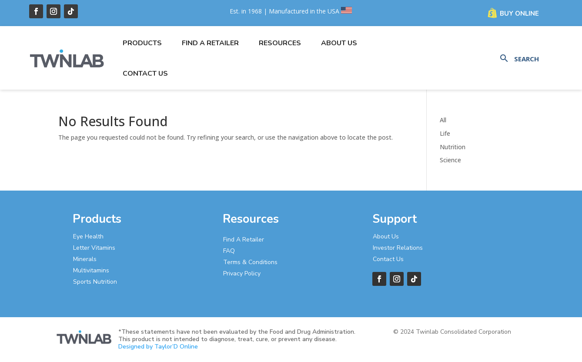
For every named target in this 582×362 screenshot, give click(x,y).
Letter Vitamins (94, 248)
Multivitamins (91, 270)
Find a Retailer (210, 43)
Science (450, 160)
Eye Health (88, 236)
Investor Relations (398, 248)
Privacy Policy (242, 273)
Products (142, 43)
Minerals (85, 259)
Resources (280, 43)
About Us (339, 43)
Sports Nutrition (95, 282)
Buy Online (519, 13)
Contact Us (145, 73)
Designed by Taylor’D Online (158, 346)
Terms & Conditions (250, 262)
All (443, 120)
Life (445, 133)
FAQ (229, 251)
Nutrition (452, 147)
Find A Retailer (243, 239)
